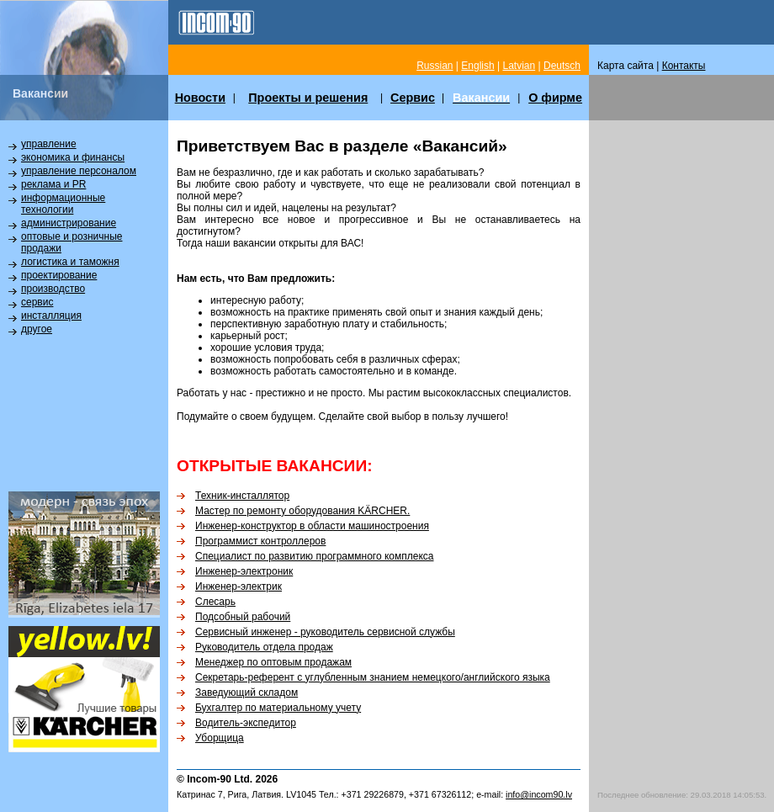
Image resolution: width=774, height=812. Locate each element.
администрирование (68, 223)
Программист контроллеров (260, 541)
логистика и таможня (70, 262)
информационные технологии (63, 203)
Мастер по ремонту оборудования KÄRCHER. (302, 511)
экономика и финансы (73, 157)
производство (53, 289)
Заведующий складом (246, 692)
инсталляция (51, 315)
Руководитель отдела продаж (264, 647)
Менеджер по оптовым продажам (273, 662)
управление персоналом (78, 171)
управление (49, 144)
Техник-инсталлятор (242, 496)
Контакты (684, 66)
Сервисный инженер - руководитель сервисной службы (325, 632)
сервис (37, 302)
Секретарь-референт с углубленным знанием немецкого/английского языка (372, 677)
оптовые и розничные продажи (71, 242)
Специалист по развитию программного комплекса (314, 556)
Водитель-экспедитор (245, 723)
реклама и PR (53, 184)
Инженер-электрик (238, 586)
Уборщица (219, 738)
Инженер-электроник (244, 571)
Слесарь (215, 602)
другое (36, 329)
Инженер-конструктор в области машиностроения (312, 526)
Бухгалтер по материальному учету (278, 708)
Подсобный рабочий (242, 617)
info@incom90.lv (539, 794)
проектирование (59, 275)
